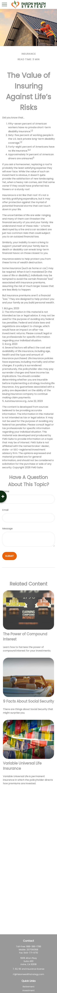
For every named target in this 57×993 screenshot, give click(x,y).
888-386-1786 (33, 946)
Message (7, 528)
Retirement (28, 986)
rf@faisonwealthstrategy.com (28, 974)
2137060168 (32, 949)
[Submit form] (9, 556)
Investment (29, 990)
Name (5, 491)
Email (5, 510)
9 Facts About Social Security (28, 701)
